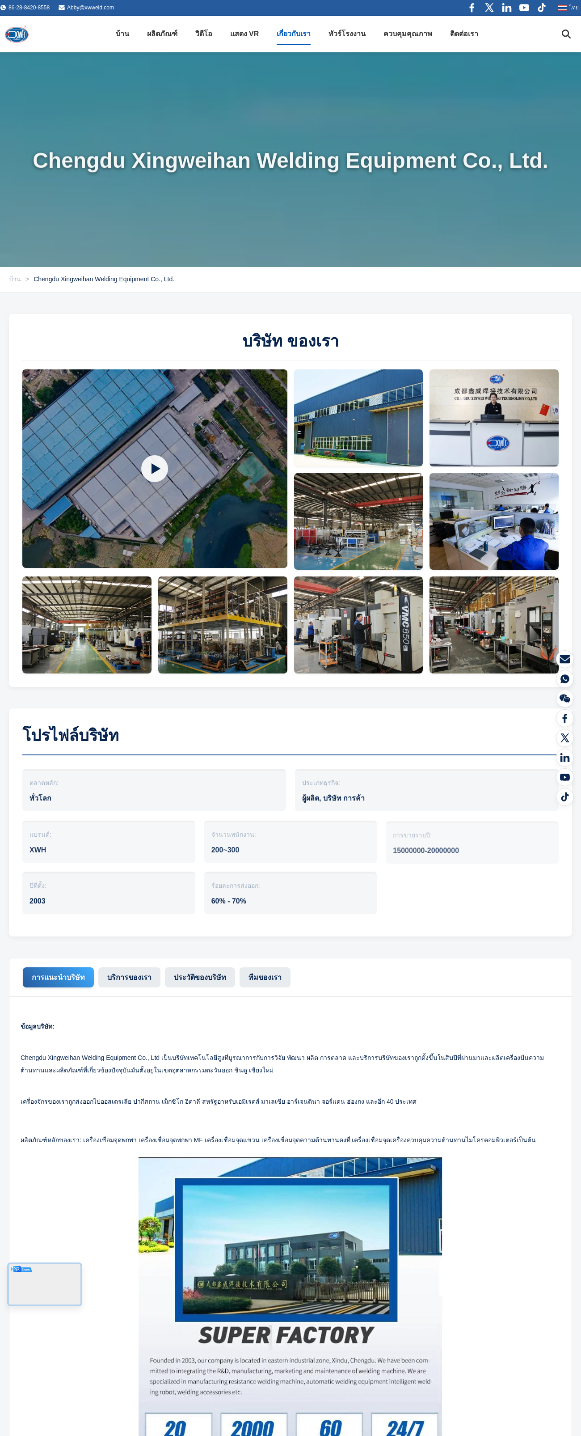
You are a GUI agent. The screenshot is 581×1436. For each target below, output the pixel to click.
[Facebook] (565, 718)
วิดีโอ (203, 34)
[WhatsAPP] (565, 679)
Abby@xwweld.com (90, 7)
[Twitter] (565, 738)
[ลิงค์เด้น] (565, 758)
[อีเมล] (565, 659)
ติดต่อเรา (464, 34)
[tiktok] (565, 797)
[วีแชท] (565, 698)
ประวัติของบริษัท (200, 977)
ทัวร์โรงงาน (347, 34)
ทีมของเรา (265, 977)
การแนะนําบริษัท (58, 977)
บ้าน (122, 34)
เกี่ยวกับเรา (294, 34)
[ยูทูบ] (565, 777)
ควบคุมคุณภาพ (407, 34)
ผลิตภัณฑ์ (162, 34)
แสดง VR (244, 34)
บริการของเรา (129, 977)
